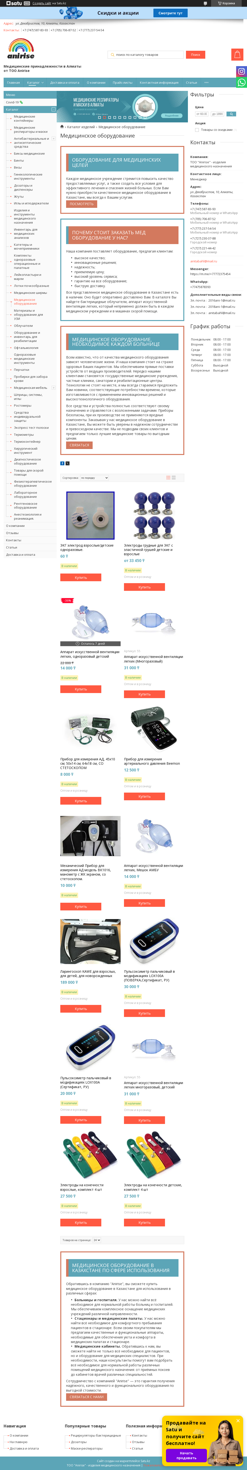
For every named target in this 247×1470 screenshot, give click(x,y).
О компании (96, 82)
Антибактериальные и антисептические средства (31, 142)
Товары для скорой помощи (28, 472)
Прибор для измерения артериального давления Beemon (152, 761)
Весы (18, 167)
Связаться (79, 445)
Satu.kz (145, 1461)
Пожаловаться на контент (162, 1465)
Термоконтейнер (27, 441)
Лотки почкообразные (31, 286)
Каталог (33, 82)
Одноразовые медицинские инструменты (25, 358)
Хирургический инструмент (25, 450)
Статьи (191, 82)
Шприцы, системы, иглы (28, 396)
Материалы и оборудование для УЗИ (28, 314)
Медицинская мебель (30, 387)
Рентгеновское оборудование (25, 505)
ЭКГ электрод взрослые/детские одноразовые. (87, 547)
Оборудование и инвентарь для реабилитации (27, 336)
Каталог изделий (81, 127)
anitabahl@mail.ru (203, 261)
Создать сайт (42, 3)
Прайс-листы (122, 82)
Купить (81, 577)
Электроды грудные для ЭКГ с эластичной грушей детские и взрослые (148, 549)
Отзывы (12, 533)
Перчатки (21, 369)
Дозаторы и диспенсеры (23, 187)
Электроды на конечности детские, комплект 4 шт (153, 1187)
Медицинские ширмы (30, 292)
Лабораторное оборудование (25, 494)
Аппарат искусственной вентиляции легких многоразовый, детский (153, 1085)
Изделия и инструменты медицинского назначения (25, 216)
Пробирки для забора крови (31, 378)
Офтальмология (26, 348)
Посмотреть (82, 204)
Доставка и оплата (64, 82)
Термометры (24, 434)
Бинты (19, 160)
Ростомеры (22, 405)
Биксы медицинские (29, 153)
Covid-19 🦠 (14, 102)
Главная (13, 82)
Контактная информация (159, 82)
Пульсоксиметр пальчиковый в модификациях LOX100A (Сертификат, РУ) (85, 1082)
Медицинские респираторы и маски (31, 129)
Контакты (13, 540)
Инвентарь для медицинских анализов (25, 233)
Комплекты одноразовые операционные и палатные (27, 261)
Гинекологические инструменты (28, 176)
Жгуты (19, 196)
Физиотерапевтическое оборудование (33, 483)
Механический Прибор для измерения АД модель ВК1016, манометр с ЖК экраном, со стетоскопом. (85, 872)
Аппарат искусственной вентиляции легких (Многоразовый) (153, 659)
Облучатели (23, 325)
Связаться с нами (86, 1396)
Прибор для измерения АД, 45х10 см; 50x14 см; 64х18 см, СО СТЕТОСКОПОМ (87, 763)
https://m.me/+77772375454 (210, 274)
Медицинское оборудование (25, 301)
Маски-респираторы (87, 1448)
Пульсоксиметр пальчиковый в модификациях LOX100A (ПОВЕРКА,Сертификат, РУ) (149, 975)
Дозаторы (79, 1442)
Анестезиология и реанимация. (27, 516)
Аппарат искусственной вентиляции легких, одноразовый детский (89, 654)
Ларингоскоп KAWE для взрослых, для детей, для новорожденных (88, 973)
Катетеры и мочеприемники (26, 246)
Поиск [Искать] (195, 55)
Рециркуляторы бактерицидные (96, 1435)
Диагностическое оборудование (27, 461)
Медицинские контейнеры (24, 118)
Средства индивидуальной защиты (27, 416)
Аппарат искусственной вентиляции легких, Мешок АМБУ (153, 868)
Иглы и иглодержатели (31, 203)
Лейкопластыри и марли (27, 276)
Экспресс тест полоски (31, 427)
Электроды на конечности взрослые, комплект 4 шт (81, 1187)
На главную (18, 1442)
